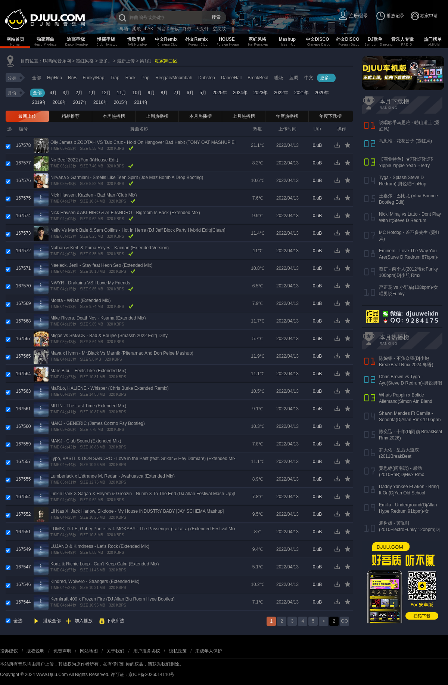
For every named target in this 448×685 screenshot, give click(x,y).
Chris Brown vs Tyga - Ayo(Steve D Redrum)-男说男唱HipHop (410, 383)
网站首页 (15, 39)
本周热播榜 (114, 116)
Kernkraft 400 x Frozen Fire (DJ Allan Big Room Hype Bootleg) (112, 599)
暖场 (278, 77)
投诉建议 (9, 651)
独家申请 (429, 15)
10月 (136, 92)
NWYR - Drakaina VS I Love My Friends (90, 283)
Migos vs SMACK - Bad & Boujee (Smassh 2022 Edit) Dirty (109, 335)
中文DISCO (317, 39)
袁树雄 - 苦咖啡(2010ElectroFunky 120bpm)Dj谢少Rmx (409, 530)
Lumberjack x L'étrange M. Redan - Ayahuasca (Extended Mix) (112, 476)
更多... (105, 61)
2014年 (141, 102)
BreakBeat (258, 77)
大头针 (202, 28)
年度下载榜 (330, 116)
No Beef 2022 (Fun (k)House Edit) (84, 160)
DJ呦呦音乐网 (57, 61)
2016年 (100, 102)
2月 (79, 92)
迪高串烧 (76, 39)
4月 (53, 92)
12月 (106, 92)
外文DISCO (347, 39)
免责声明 (62, 651)
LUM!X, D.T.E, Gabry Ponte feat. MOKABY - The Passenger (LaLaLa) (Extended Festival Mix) (143, 528)
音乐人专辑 (402, 39)
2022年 (281, 92)
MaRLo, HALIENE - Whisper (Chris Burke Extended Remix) (109, 388)
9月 (151, 92)
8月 (164, 92)
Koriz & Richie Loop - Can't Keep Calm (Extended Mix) (104, 564)
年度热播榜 (287, 116)
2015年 (121, 102)
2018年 (60, 102)
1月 (92, 92)
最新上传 (126, 61)
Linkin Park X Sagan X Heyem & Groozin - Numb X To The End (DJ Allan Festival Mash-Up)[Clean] (148, 493)
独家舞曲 (46, 39)
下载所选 (115, 620)
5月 (203, 92)
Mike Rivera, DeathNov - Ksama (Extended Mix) (98, 318)
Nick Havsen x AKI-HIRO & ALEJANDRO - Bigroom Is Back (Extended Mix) (125, 212)
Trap (114, 77)
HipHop (54, 77)
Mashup (287, 39)
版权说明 (35, 651)
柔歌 (136, 28)
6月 (190, 92)
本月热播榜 (200, 116)
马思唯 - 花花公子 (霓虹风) (405, 141)
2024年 (240, 92)
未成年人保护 (208, 651)
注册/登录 (358, 15)
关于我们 (115, 651)
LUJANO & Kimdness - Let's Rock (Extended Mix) (99, 546)
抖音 (161, 28)
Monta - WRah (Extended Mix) (80, 300)
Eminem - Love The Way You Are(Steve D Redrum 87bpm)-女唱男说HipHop (408, 257)
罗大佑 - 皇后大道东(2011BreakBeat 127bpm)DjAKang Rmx (402, 456)
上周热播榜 (157, 116)
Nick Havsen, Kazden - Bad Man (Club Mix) (93, 195)
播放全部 (52, 620)
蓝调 (293, 77)
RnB (72, 77)
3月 (66, 92)
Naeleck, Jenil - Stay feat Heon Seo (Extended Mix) (101, 265)
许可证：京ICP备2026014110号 (142, 674)
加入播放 (84, 620)
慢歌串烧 (136, 39)
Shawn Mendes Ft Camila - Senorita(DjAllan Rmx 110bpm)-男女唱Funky (410, 420)
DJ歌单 (375, 39)
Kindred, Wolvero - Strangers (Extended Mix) (95, 581)
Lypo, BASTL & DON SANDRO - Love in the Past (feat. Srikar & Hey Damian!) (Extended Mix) (143, 458)
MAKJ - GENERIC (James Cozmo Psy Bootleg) (97, 423)
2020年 (322, 92)
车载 (174, 28)
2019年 (39, 102)
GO (344, 621)
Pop (145, 77)
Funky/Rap (93, 77)
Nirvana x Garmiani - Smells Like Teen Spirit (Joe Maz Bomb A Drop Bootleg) (126, 177)
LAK (149, 28)
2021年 (301, 92)
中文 (308, 77)
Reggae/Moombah (173, 77)
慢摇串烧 (106, 39)
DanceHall (231, 77)
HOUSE (227, 39)
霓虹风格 (257, 39)
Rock (130, 77)
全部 (36, 77)
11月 (121, 92)
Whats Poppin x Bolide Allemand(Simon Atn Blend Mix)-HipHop (405, 401)
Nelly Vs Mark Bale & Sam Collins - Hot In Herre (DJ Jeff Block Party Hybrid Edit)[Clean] (137, 230)
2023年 (260, 92)
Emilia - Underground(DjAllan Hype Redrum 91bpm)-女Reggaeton (408, 511)
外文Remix (196, 39)
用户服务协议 (146, 651)
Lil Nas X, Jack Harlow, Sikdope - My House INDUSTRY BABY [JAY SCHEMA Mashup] (137, 511)
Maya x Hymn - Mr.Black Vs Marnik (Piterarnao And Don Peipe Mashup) (121, 353)
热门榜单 (433, 39)
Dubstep (206, 77)
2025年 (219, 92)
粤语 (123, 28)
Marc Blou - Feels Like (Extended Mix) (88, 370)
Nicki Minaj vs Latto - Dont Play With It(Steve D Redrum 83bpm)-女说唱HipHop (410, 220)
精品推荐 (71, 116)
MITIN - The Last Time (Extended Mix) (88, 405)
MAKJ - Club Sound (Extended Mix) (85, 441)
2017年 (80, 102)
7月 (177, 92)
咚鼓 (187, 28)
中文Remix (166, 39)
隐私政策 (178, 651)
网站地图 (89, 651)
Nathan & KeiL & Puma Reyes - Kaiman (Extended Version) (109, 247)
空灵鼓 (219, 28)
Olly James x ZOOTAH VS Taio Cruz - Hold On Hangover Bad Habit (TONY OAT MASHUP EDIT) (146, 142)
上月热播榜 (244, 116)
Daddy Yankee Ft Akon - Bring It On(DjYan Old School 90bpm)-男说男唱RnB (409, 493)
